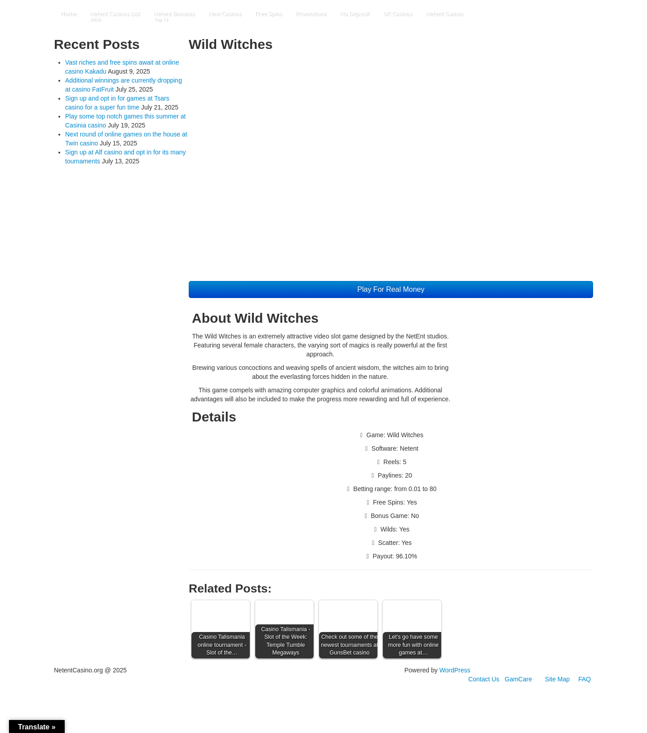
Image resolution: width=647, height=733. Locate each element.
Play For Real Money (390, 289)
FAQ (584, 679)
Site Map (557, 679)
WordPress (454, 670)
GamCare (518, 679)
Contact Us (483, 679)
